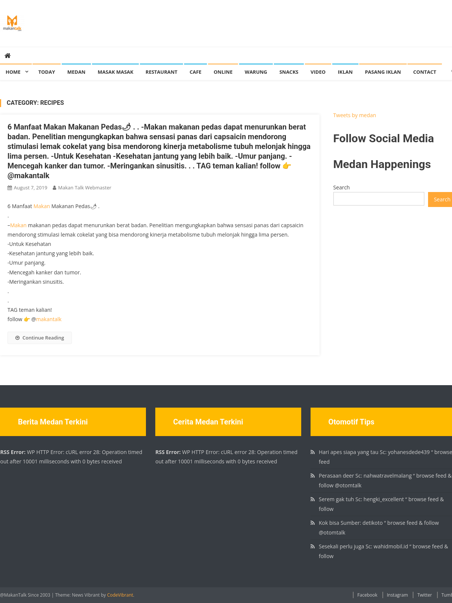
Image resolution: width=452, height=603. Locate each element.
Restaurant (161, 71)
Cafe (196, 71)
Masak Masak (115, 71)
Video (318, 71)
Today (46, 71)
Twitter (424, 595)
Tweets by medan (354, 115)
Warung (256, 71)
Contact (424, 71)
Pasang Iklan (383, 71)
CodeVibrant (120, 595)
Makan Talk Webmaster (84, 187)
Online (223, 71)
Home (13, 71)
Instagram (397, 595)
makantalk (48, 319)
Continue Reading (39, 337)
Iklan (345, 71)
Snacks (289, 71)
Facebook (367, 595)
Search (341, 187)
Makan (42, 206)
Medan (76, 71)
